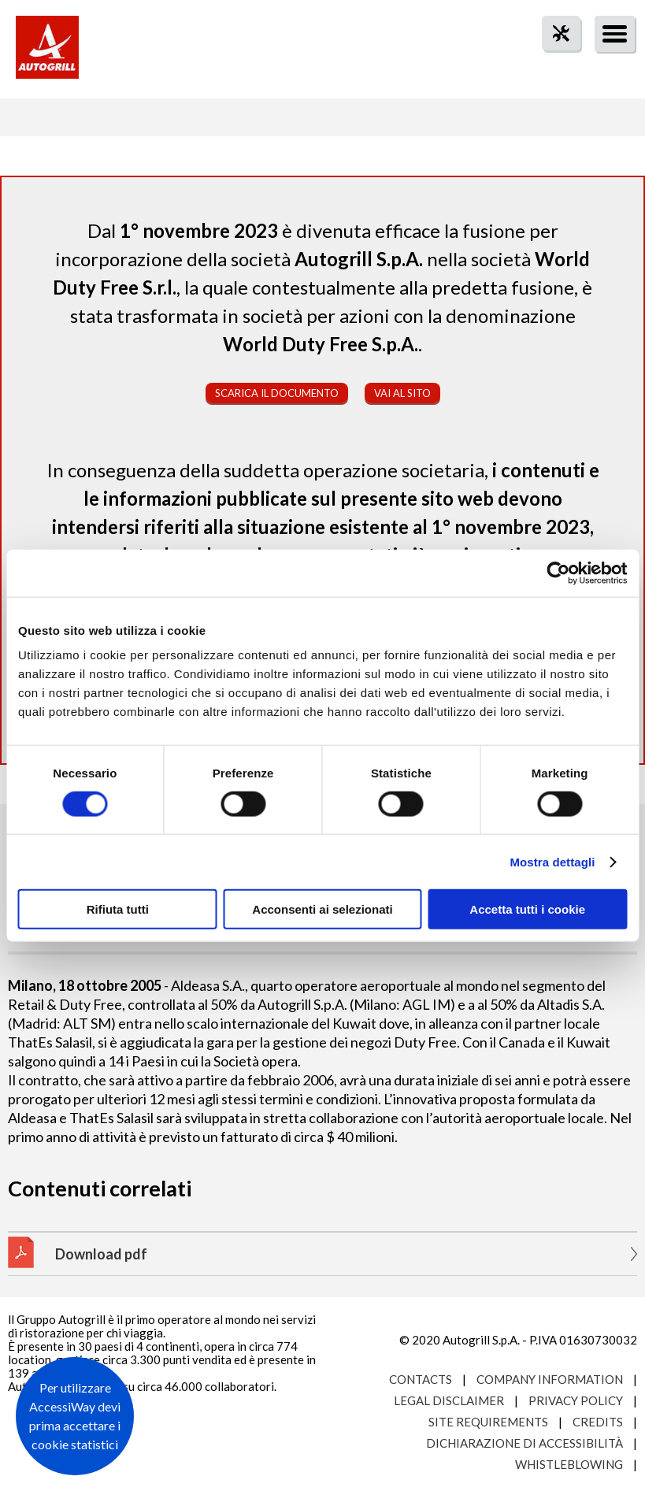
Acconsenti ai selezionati (322, 909)
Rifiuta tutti (118, 909)
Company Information (549, 1379)
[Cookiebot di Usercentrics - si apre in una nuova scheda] (558, 572)
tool (553, 61)
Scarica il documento (277, 393)
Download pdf (101, 1254)
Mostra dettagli (552, 861)
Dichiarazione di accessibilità (524, 1443)
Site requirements (488, 1422)
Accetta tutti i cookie (527, 909)
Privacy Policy (575, 1400)
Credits (598, 1422)
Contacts (420, 1379)
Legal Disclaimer (449, 1400)
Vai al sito (402, 393)
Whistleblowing (569, 1464)
